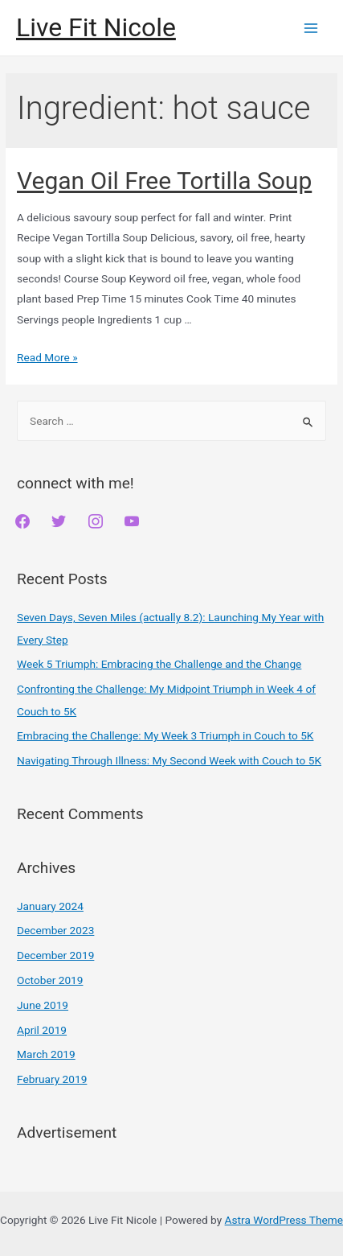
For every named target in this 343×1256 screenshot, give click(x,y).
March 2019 (46, 1054)
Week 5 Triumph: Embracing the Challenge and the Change (159, 663)
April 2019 (42, 1029)
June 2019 (42, 1005)
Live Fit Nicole (96, 27)
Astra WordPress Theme (284, 1219)
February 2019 (52, 1079)
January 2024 (50, 906)
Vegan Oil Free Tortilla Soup (164, 181)
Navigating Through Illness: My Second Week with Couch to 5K (169, 760)
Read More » (47, 357)
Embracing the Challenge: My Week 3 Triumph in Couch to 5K (165, 735)
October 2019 (50, 980)
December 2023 (55, 930)
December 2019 (55, 955)
